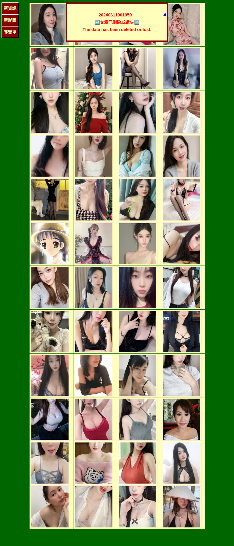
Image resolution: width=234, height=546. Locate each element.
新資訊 (10, 8)
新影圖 (10, 20)
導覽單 (10, 32)
